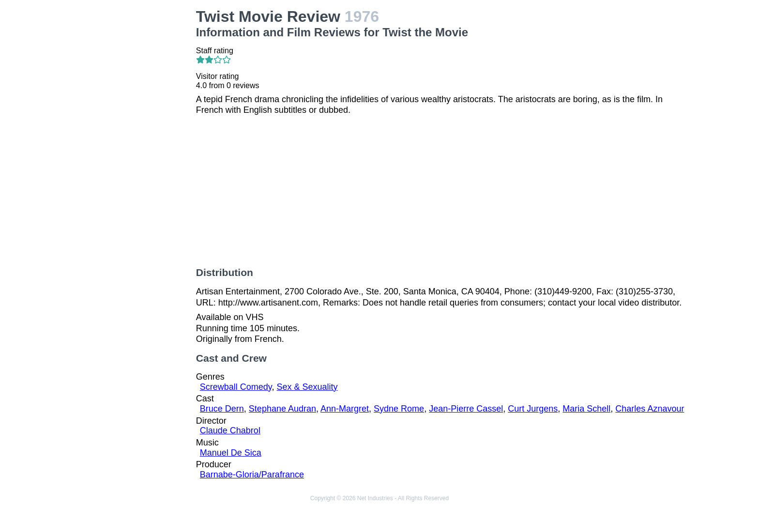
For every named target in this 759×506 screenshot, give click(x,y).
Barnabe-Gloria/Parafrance (252, 474)
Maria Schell (586, 409)
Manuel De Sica (230, 453)
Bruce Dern (222, 409)
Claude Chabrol (230, 430)
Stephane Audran (282, 409)
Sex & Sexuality (307, 387)
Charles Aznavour (649, 409)
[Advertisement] (131, 153)
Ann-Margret (344, 409)
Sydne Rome (399, 409)
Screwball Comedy (236, 387)
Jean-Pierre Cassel (466, 409)
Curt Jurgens (533, 409)
